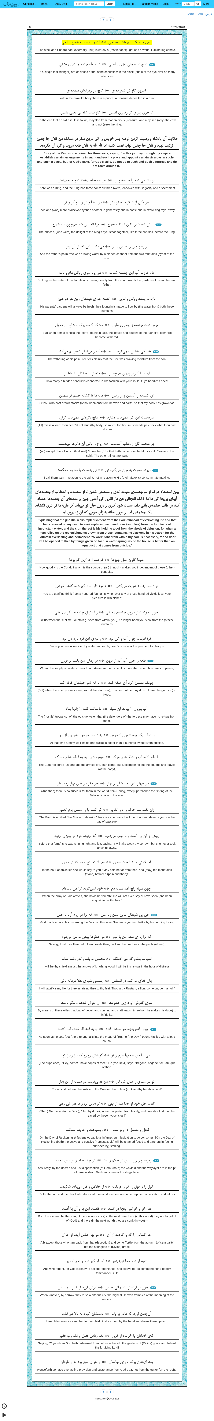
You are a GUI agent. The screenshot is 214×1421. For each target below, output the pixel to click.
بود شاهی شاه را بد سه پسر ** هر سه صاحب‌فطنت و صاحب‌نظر (107, 180)
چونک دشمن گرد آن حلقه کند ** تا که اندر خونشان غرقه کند (107, 683)
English (191, 14)
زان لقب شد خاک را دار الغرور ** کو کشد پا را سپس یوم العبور (107, 810)
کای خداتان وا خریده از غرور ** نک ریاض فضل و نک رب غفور (107, 1336)
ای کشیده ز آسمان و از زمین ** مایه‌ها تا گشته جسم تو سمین (107, 395)
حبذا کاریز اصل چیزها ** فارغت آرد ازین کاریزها (107, 560)
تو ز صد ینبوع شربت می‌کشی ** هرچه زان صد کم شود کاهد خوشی (107, 586)
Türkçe (200, 14)
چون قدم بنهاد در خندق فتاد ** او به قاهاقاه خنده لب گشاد (103, 1029)
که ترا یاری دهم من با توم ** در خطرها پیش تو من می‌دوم (107, 937)
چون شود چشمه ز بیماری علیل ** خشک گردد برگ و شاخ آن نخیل (107, 325)
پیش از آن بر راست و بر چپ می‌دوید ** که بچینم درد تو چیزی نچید (107, 836)
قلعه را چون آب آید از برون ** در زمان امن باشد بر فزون (103, 660)
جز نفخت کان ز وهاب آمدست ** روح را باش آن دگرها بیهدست (107, 444)
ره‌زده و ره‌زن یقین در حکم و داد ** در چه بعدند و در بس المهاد (103, 1160)
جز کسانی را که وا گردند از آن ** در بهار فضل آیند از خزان (107, 1235)
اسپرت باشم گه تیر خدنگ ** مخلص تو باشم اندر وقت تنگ (107, 959)
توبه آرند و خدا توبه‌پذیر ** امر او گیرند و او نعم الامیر (107, 1261)
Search (110, 4)
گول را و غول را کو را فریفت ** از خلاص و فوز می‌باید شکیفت (107, 1186)
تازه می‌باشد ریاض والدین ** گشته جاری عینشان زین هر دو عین (107, 299)
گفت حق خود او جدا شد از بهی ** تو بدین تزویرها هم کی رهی (107, 1103)
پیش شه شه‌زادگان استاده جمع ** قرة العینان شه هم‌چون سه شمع (103, 224)
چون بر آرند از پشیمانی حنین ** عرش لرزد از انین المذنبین (104, 1287)
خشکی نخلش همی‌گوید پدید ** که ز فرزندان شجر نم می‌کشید (103, 351)
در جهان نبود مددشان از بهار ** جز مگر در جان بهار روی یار (103, 783)
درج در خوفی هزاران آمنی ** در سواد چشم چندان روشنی (103, 64)
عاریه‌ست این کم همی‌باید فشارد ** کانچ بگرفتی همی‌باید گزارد (107, 417)
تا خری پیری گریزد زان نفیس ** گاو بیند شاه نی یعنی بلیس (107, 112)
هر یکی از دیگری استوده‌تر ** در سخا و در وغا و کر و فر (107, 202)
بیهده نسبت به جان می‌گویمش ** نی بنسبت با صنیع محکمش (104, 470)
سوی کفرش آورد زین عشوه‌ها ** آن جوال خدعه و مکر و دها (107, 1003)
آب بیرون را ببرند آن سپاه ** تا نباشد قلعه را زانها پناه (107, 709)
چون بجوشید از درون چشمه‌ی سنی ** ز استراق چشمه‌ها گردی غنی (107, 612)
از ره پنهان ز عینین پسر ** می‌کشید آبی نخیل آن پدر (107, 246)
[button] (29, 4)
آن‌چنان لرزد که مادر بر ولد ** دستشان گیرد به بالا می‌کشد (107, 1314)
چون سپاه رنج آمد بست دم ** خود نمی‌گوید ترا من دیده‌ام (107, 888)
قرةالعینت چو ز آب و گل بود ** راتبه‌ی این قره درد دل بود (107, 638)
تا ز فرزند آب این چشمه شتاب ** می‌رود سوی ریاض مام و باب (107, 273)
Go (197, 4)
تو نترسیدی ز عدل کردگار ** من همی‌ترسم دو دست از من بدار (107, 1081)
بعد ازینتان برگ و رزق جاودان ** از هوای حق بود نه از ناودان (107, 1362)
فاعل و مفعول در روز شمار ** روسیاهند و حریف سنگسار (107, 1130)
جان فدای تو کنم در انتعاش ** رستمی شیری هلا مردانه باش (107, 981)
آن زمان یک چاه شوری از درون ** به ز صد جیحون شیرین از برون (107, 735)
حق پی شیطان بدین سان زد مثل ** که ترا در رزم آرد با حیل (104, 915)
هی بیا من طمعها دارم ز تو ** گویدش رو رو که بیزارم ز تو (107, 1055)
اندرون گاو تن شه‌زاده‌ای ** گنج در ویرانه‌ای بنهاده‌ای (107, 90)
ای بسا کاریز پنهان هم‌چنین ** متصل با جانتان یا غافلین (107, 373)
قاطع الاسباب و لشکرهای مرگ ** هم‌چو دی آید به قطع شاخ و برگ (107, 757)
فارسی (208, 14)
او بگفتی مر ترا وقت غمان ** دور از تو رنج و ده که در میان (107, 862)
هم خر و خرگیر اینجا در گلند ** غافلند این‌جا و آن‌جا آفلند (107, 1209)
